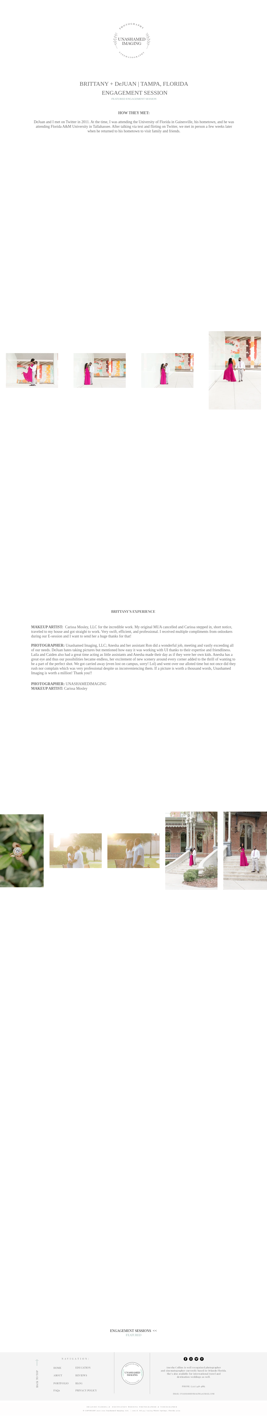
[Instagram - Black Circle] (191, 1359)
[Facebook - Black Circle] (185, 1359)
